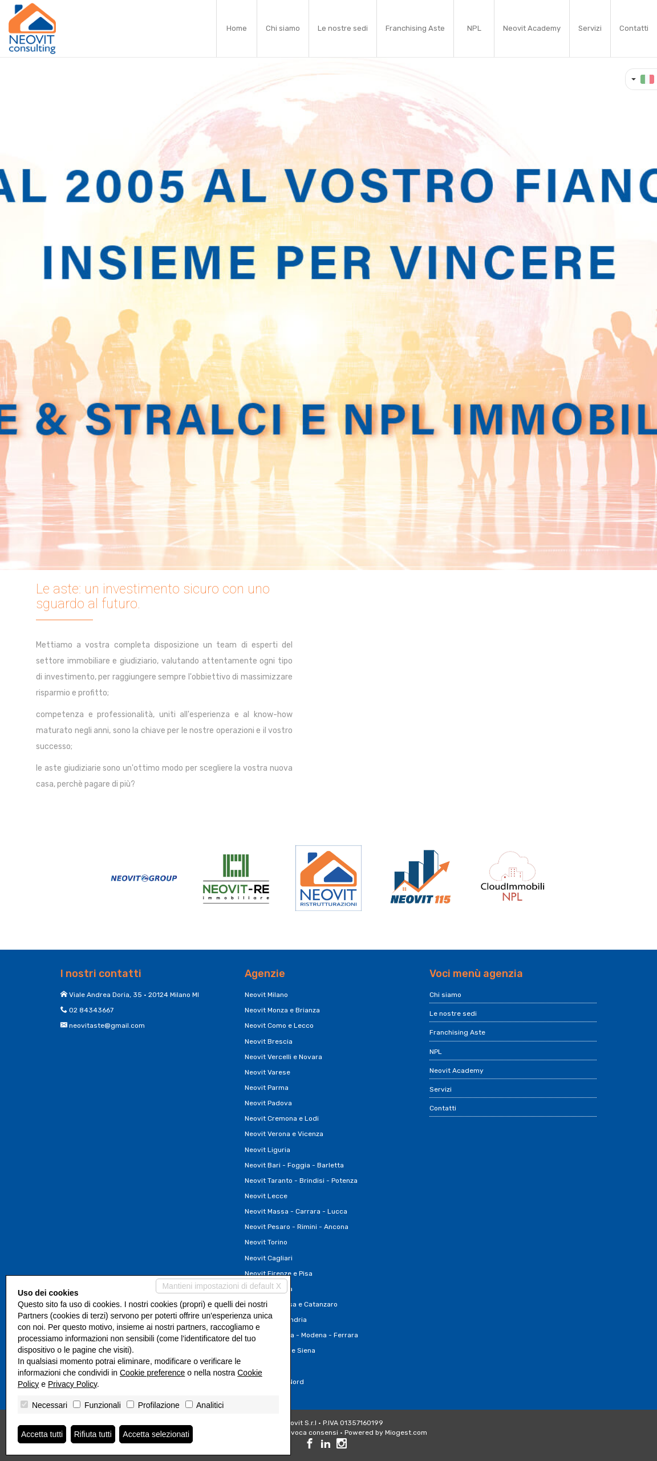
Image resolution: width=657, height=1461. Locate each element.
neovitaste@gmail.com (107, 1025)
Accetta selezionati (156, 1434)
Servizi (590, 28)
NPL (474, 28)
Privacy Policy (72, 1384)
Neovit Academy (532, 28)
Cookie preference (152, 1372)
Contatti (633, 28)
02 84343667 (91, 1010)
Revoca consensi (310, 1432)
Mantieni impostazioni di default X (221, 1286)
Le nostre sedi (343, 28)
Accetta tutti (42, 1434)
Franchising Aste (415, 28)
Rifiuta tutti (93, 1434)
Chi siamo (283, 28)
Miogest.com (406, 1432)
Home (236, 28)
